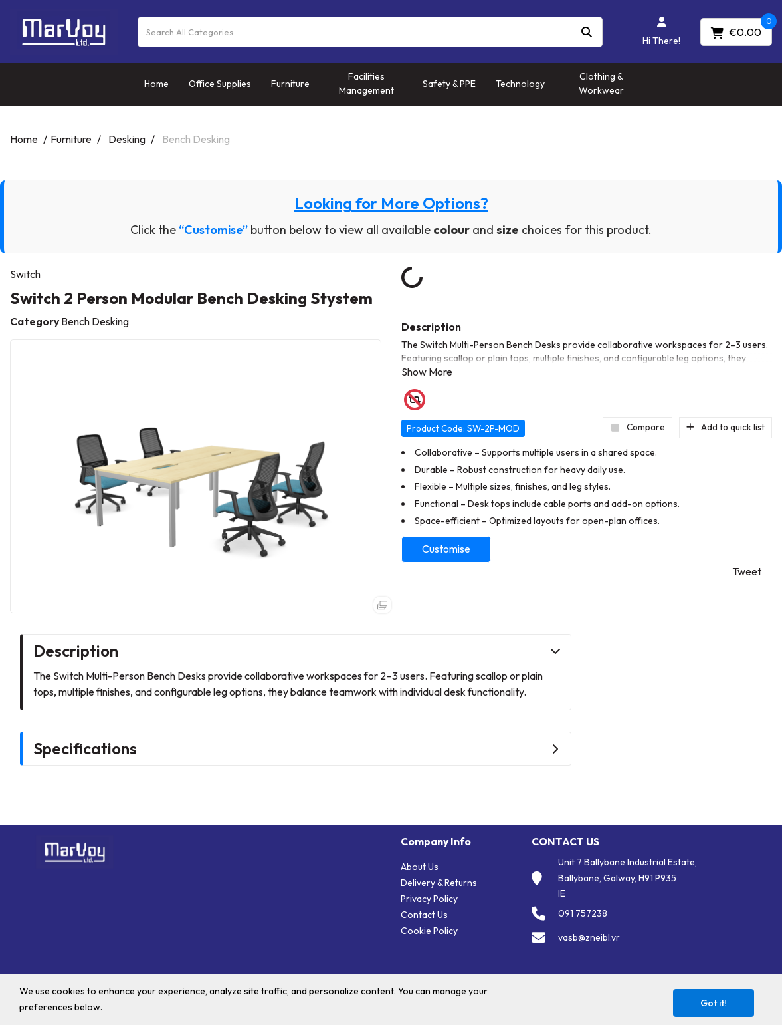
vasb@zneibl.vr (589, 937)
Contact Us (424, 915)
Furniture (290, 84)
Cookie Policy (429, 931)
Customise (446, 548)
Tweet (746, 571)
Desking (127, 139)
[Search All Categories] (370, 32)
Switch (25, 274)
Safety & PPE (449, 84)
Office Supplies (220, 84)
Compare (637, 427)
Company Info (436, 841)
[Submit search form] (586, 31)
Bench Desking (196, 139)
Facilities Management (366, 83)
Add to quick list (725, 427)
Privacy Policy (429, 899)
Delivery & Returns (439, 883)
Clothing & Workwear (601, 83)
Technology (520, 84)
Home (156, 84)
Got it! (713, 1003)
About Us (420, 867)
